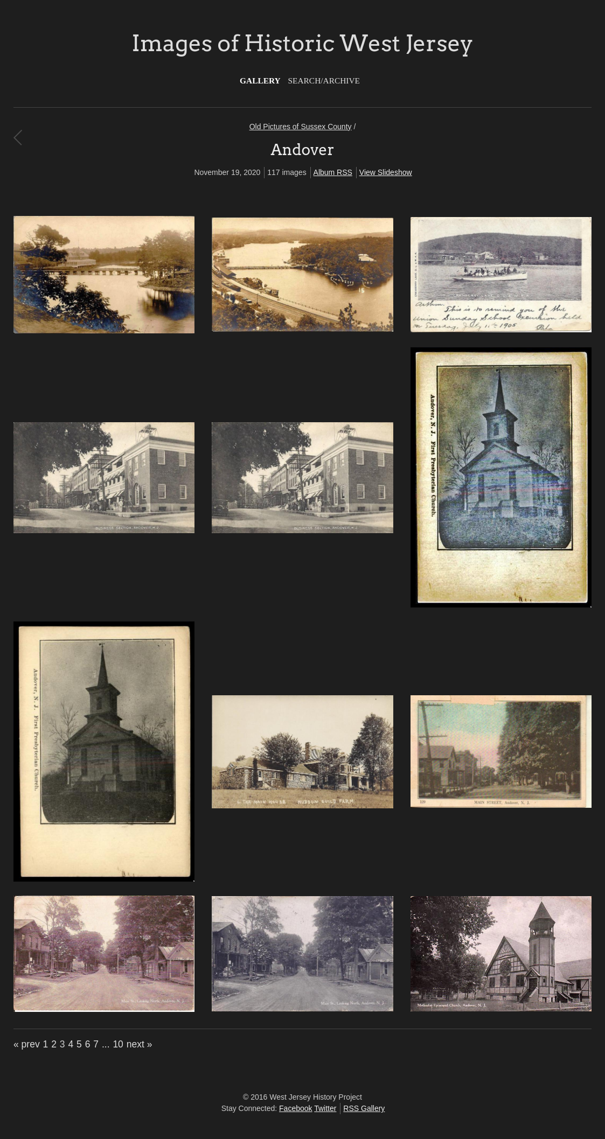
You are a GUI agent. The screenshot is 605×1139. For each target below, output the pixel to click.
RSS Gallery (364, 1108)
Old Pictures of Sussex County (300, 126)
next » (139, 1044)
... (106, 1044)
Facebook (295, 1108)
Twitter (325, 1108)
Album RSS (333, 172)
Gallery (260, 80)
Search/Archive (324, 80)
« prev (26, 1044)
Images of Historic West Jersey (302, 43)
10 (118, 1044)
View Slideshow (385, 172)
